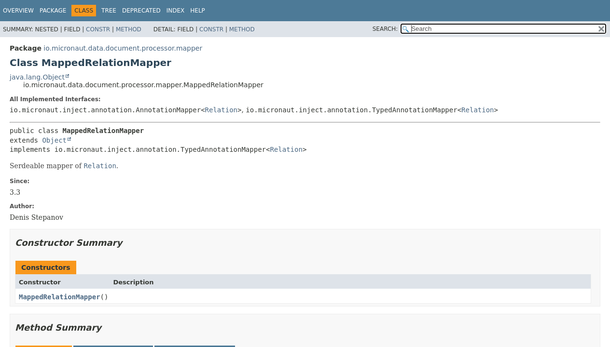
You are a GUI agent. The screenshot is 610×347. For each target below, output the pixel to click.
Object (54, 140)
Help (197, 10)
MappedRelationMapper (59, 297)
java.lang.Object (37, 77)
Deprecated (141, 10)
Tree (108, 10)
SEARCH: (385, 29)
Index (175, 10)
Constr (98, 29)
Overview (18, 10)
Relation (221, 110)
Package (53, 10)
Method (128, 29)
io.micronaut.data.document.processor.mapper (122, 48)
